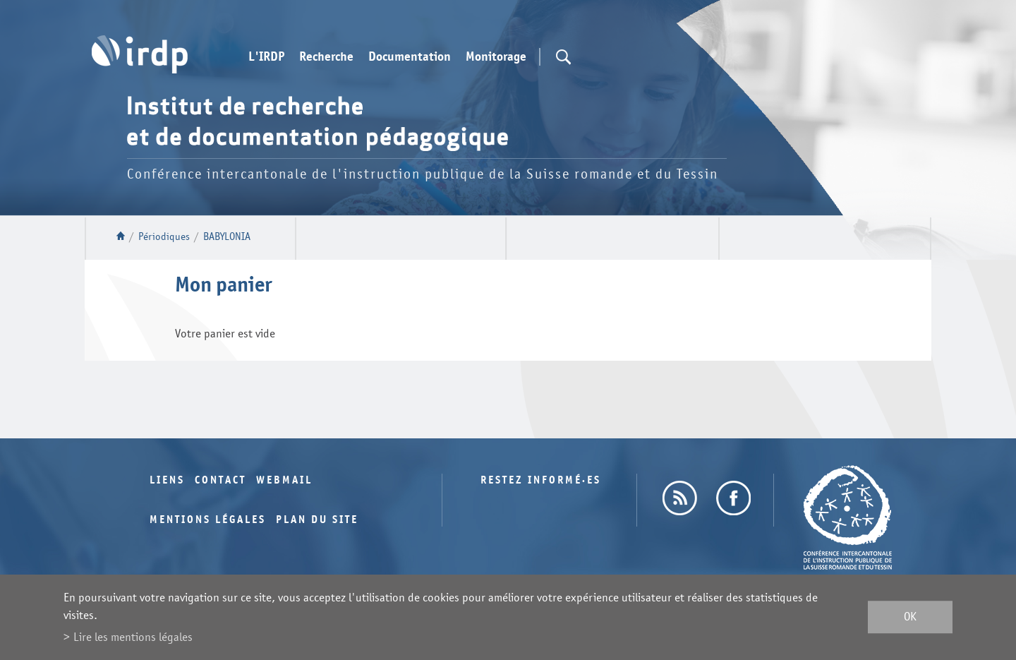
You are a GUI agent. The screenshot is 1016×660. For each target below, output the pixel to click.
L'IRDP (266, 57)
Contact (220, 480)
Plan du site (317, 520)
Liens (167, 480)
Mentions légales (208, 520)
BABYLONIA (226, 237)
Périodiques (164, 237)
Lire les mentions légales (133, 637)
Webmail (284, 480)
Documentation (409, 57)
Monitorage (496, 57)
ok (910, 617)
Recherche (326, 57)
